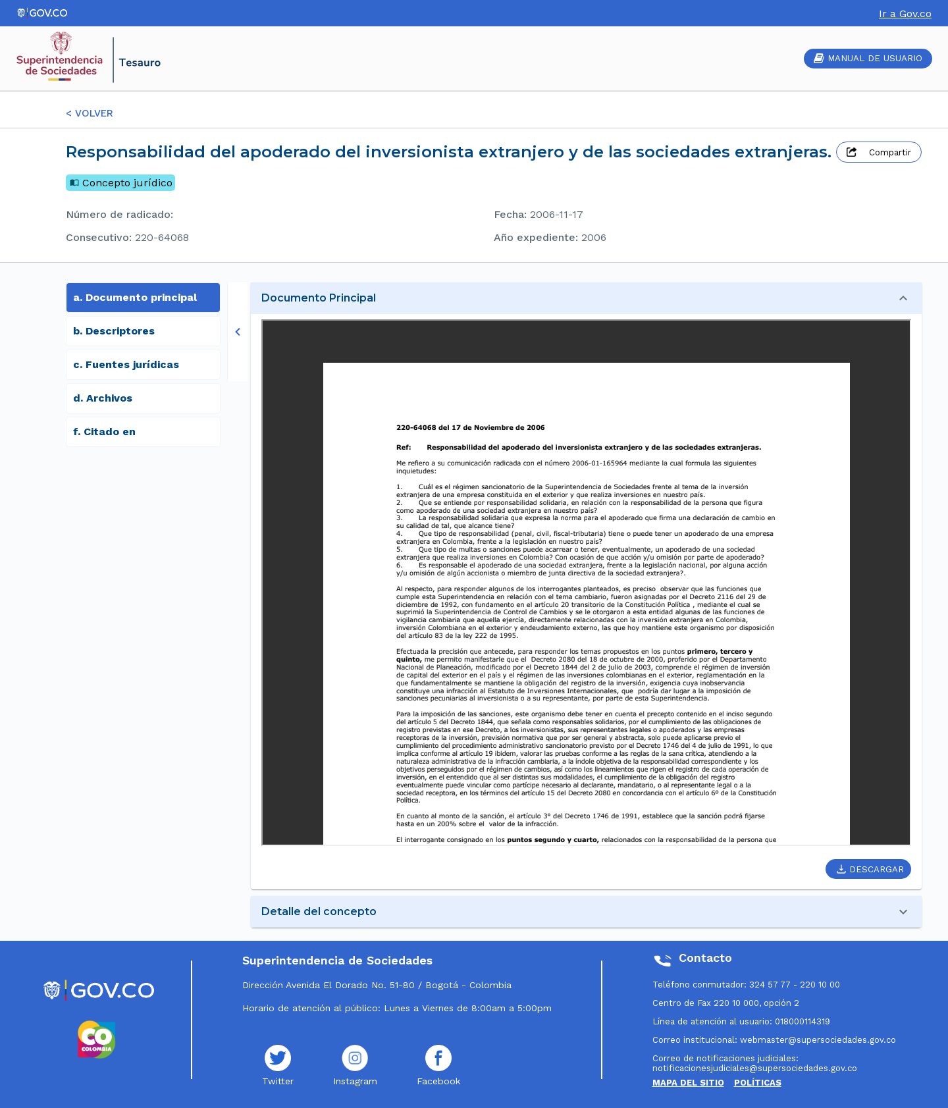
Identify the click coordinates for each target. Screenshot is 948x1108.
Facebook (438, 1065)
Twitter (278, 1065)
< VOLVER (89, 113)
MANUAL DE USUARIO (868, 58)
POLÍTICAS (757, 1083)
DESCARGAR (870, 869)
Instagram (355, 1065)
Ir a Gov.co (905, 13)
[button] (586, 298)
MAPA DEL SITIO (688, 1083)
